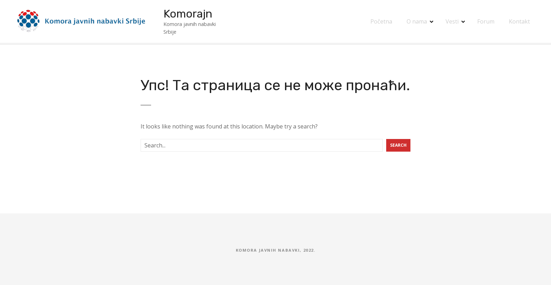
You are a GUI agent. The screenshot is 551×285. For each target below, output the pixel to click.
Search (398, 145)
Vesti (452, 21)
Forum (485, 21)
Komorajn (187, 13)
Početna (381, 21)
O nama (417, 21)
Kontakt (519, 21)
